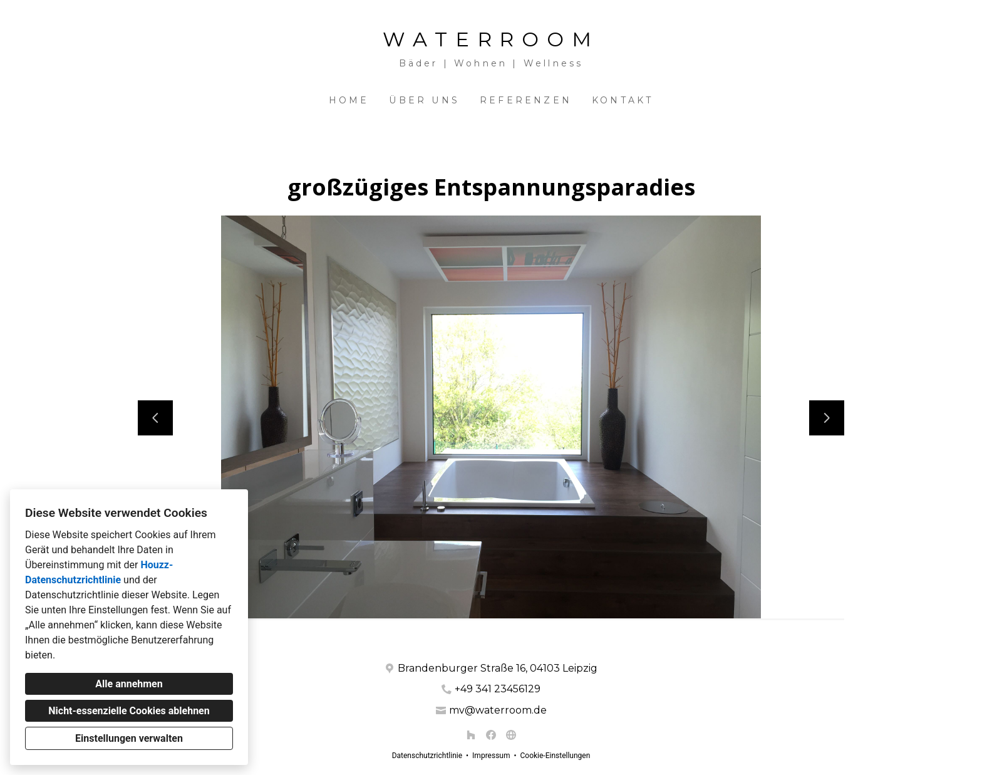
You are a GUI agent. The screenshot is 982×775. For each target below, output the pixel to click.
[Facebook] (491, 735)
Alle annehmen (128, 684)
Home (349, 100)
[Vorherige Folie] (155, 417)
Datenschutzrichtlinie (427, 755)
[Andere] (511, 735)
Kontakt (622, 100)
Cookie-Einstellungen (555, 755)
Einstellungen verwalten (129, 738)
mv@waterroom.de (498, 710)
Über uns (424, 100)
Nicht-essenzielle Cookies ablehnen (128, 711)
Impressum (491, 755)
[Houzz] (471, 735)
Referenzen (526, 100)
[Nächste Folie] (826, 417)
